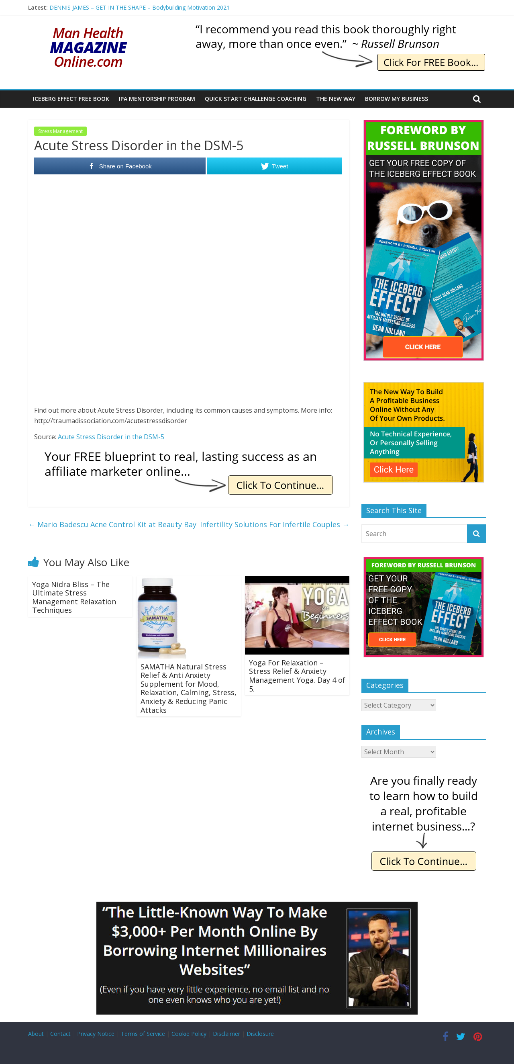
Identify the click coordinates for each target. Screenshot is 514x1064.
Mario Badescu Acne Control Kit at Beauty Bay (112, 524)
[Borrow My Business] (257, 906)
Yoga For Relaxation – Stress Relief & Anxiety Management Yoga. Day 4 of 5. (297, 676)
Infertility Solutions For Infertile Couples (274, 524)
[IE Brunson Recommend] (340, 28)
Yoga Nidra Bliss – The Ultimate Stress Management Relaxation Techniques (74, 597)
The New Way (335, 98)
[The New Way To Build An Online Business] (423, 386)
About (36, 1033)
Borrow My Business (396, 98)
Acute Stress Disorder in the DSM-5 (111, 436)
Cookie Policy (188, 1033)
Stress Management (60, 131)
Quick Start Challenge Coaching (255, 98)
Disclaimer (226, 1033)
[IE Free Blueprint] (189, 453)
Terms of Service (143, 1033)
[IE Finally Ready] (423, 776)
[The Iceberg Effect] (423, 124)
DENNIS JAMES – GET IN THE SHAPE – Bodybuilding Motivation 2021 (139, 7)
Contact (60, 1033)
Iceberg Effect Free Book (71, 98)
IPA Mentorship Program (157, 98)
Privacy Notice (95, 1033)
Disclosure (260, 1033)
